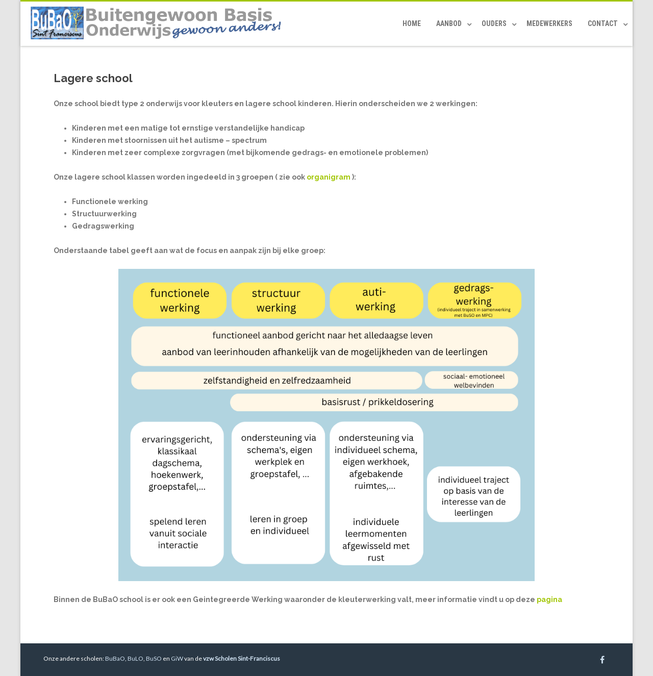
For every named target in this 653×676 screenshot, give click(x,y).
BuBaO (115, 658)
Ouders (494, 23)
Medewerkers (549, 23)
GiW (177, 658)
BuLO (135, 658)
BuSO (154, 658)
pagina (549, 599)
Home (412, 23)
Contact (603, 23)
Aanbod (449, 23)
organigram (328, 177)
